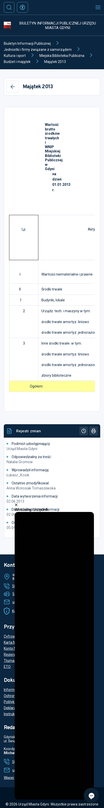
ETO (7, 667)
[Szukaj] (9, 7)
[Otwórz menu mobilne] (98, 7)
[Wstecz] (13, 87)
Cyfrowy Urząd (16, 636)
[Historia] (84, 431)
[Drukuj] (93, 431)
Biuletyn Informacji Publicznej (27, 43)
